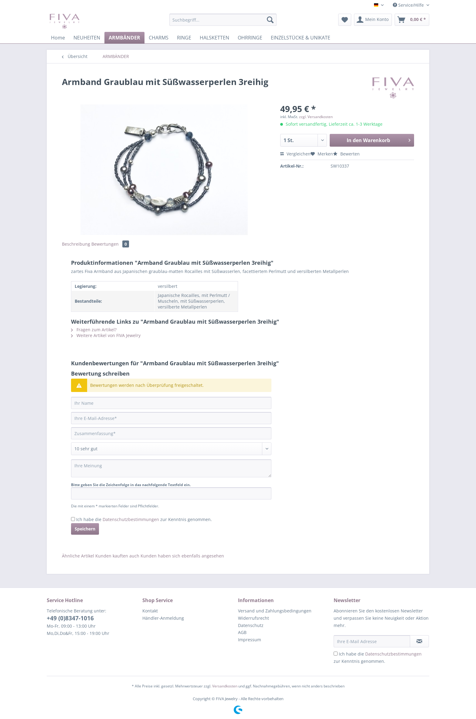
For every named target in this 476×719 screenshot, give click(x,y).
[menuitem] (223, 23)
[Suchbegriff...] (223, 20)
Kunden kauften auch (117, 556)
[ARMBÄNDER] (124, 37)
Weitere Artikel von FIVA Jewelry (106, 335)
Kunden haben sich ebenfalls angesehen (182, 556)
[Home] (58, 37)
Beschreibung (76, 244)
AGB (242, 632)
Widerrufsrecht (253, 618)
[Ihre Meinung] (171, 468)
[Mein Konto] (373, 20)
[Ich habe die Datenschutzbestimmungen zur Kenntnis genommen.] (73, 519)
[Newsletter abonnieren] (419, 641)
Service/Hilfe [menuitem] (409, 5)
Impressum (249, 639)
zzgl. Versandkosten (316, 116)
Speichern (85, 529)
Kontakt (150, 611)
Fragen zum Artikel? (94, 329)
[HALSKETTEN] (214, 37)
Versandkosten (224, 686)
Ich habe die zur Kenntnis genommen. (144, 519)
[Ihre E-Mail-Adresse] (171, 418)
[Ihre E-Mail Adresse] (372, 641)
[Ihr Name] (171, 403)
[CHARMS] (158, 37)
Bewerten (346, 154)
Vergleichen (295, 154)
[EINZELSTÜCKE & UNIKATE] (301, 37)
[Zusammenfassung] (171, 433)
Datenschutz (251, 625)
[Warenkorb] (412, 20)
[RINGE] (184, 37)
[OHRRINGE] (250, 37)
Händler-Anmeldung (163, 618)
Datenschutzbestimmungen (131, 519)
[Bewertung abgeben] (171, 448)
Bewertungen (110, 244)
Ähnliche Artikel (78, 556)
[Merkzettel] (344, 20)
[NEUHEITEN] (86, 37)
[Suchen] (270, 20)
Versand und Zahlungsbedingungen (274, 611)
